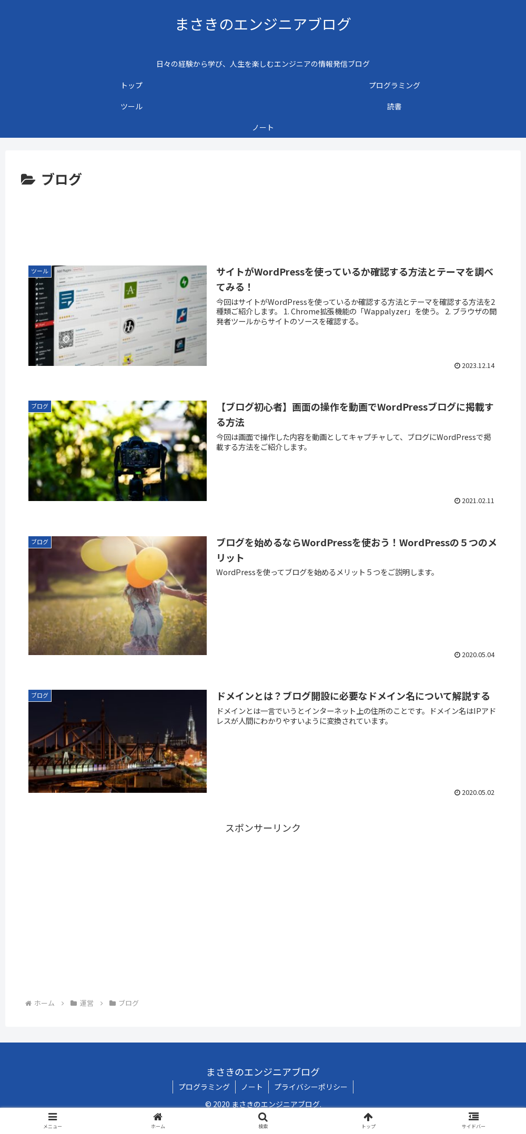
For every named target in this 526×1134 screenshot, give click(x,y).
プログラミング (204, 1086)
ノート (252, 1086)
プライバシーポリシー (311, 1086)
